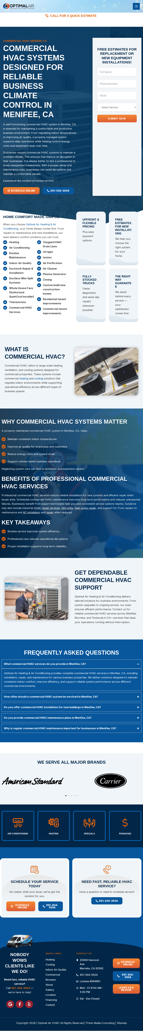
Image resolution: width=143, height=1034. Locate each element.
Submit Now (117, 120)
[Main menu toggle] (136, 7)
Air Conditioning (19, 828)
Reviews (51, 979)
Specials (89, 826)
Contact (50, 1004)
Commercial (53, 974)
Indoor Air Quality (56, 969)
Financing (125, 826)
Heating (54, 826)
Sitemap (122, 1023)
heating (23, 381)
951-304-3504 (74, 25)
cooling (38, 381)
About (49, 984)
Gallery (50, 989)
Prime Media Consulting (100, 1023)
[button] (65, 788)
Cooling (51, 964)
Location (51, 994)
